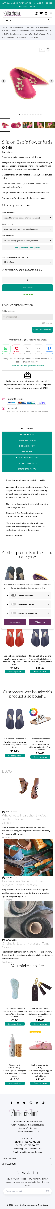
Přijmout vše (40, 622)
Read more (7, 837)
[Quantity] (27, 280)
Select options (14, 671)
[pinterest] (24, 1103)
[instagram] (31, 1103)
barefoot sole (27, 434)
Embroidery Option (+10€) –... (40, 1066)
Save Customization (42, 329)
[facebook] (11, 1103)
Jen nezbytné (15, 622)
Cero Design (43, 1205)
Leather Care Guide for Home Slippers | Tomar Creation (22, 883)
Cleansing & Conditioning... (14, 1066)
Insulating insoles (27, 463)
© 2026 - (22, 1205)
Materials (27, 452)
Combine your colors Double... (40, 739)
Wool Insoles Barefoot (15, 1008)
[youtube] (18, 1102)
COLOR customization (27, 457)
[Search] (48, 20)
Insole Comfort (27, 446)
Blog (7, 771)
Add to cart (27, 287)
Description (27, 429)
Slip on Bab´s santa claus (15, 655)
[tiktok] (43, 1103)
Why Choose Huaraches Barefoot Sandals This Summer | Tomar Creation (25, 819)
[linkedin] (37, 1103)
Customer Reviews (27, 469)
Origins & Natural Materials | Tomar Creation (26, 945)
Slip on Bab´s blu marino (40, 655)
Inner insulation (27, 440)
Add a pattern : (9, 311)
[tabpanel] (27, 81)
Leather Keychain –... (40, 1008)
